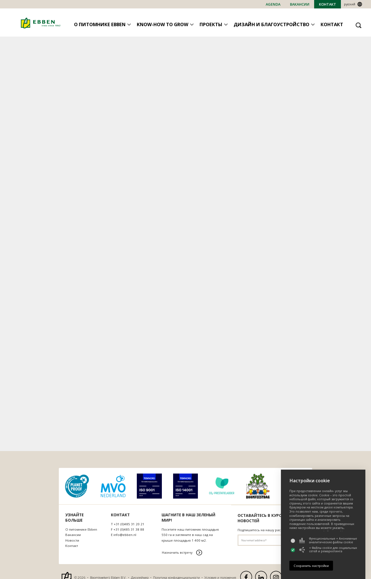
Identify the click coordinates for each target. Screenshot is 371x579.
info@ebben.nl (124, 535)
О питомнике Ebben (81, 529)
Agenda (273, 4)
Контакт (327, 4)
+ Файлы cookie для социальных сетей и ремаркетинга (328, 549)
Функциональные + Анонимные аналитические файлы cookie (328, 540)
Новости (72, 540)
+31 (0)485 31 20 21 (129, 524)
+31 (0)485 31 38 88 (128, 529)
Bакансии (299, 4)
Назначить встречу (177, 552)
